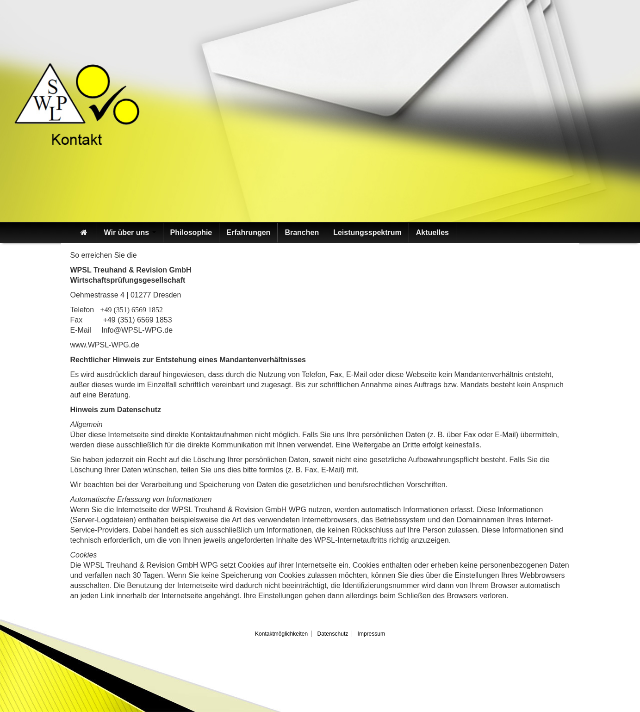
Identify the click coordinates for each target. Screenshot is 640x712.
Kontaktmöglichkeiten (281, 634)
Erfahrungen (248, 232)
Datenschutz (332, 634)
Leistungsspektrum (367, 232)
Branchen (302, 232)
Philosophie (191, 232)
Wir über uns (130, 232)
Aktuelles (432, 232)
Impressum (371, 634)
